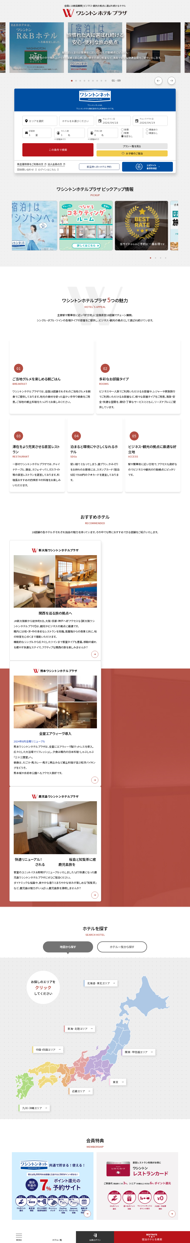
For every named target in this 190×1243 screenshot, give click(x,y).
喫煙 (125, 133)
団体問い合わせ (25, 169)
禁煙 (125, 129)
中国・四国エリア (45, 810)
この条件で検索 (58, 150)
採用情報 (77, 1189)
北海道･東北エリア (98, 744)
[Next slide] (171, 81)
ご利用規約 (118, 1189)
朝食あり (152, 129)
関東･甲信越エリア (136, 813)
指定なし (127, 136)
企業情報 (60, 1189)
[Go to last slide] (158, 81)
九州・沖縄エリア (32, 868)
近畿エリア (78, 852)
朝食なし (152, 133)
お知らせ (19, 1189)
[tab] (72, 81)
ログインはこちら (47, 169)
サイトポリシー (39, 1189)
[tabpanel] (32, 219)
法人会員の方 (55, 164)
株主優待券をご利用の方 (30, 164)
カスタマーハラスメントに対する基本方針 (153, 1189)
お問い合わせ (97, 1189)
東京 (115, 843)
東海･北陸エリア (77, 789)
